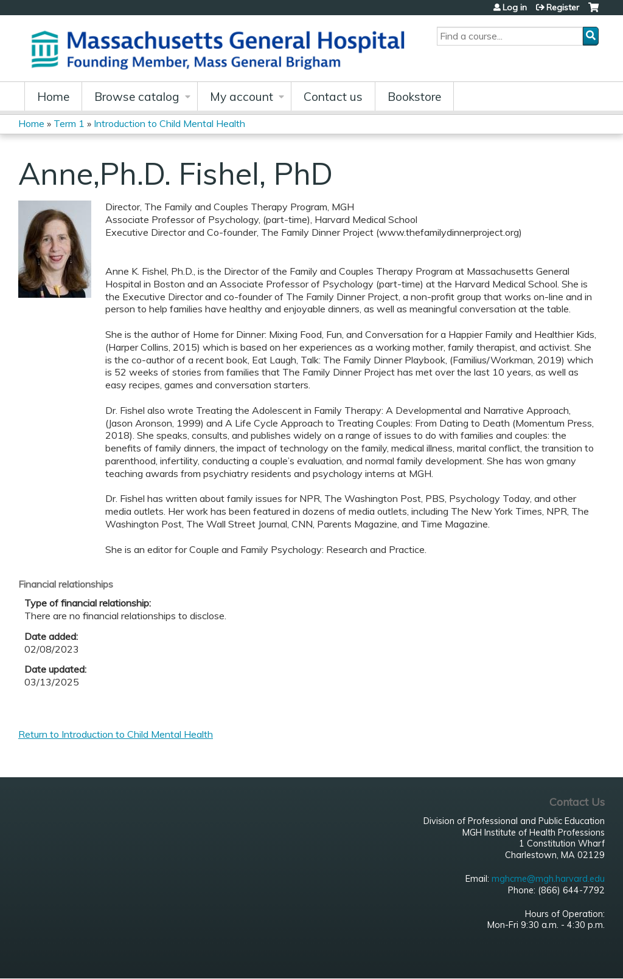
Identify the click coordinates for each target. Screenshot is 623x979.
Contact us (333, 96)
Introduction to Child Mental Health (169, 123)
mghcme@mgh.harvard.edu (548, 878)
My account (241, 96)
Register (562, 7)
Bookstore (414, 96)
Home (53, 96)
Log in (515, 7)
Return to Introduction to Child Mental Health (115, 734)
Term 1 (69, 123)
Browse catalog (136, 96)
